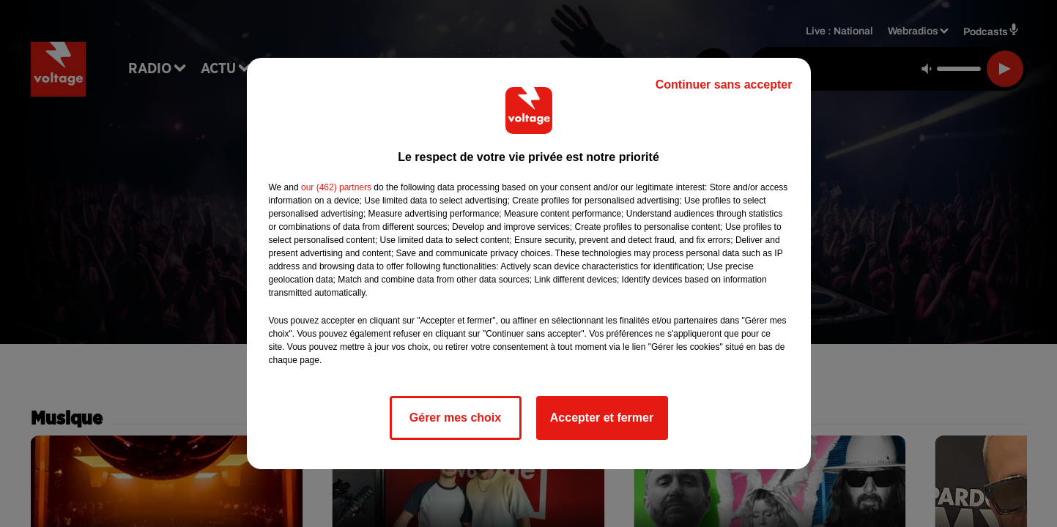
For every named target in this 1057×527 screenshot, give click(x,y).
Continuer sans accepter (724, 84)
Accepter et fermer (601, 417)
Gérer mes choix (455, 417)
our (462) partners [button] (336, 187)
